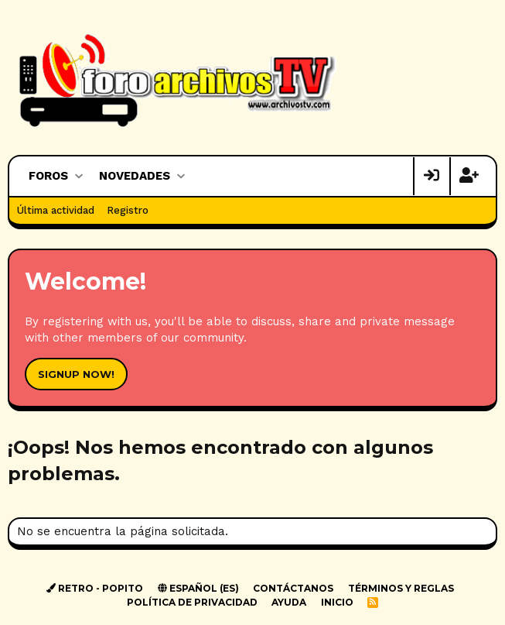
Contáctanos (293, 588)
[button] (78, 176)
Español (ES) (198, 588)
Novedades (134, 176)
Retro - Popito (94, 588)
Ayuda (288, 602)
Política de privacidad (192, 602)
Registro (127, 210)
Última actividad (55, 210)
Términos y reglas (401, 588)
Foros (48, 176)
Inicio (337, 602)
